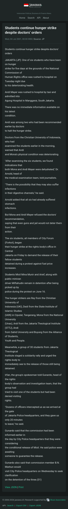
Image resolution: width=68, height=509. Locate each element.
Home (22, 17)
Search (31, 17)
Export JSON (35, 505)
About (46, 17)
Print (20, 487)
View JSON (11, 487)
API (39, 17)
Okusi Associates (56, 500)
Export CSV (21, 505)
